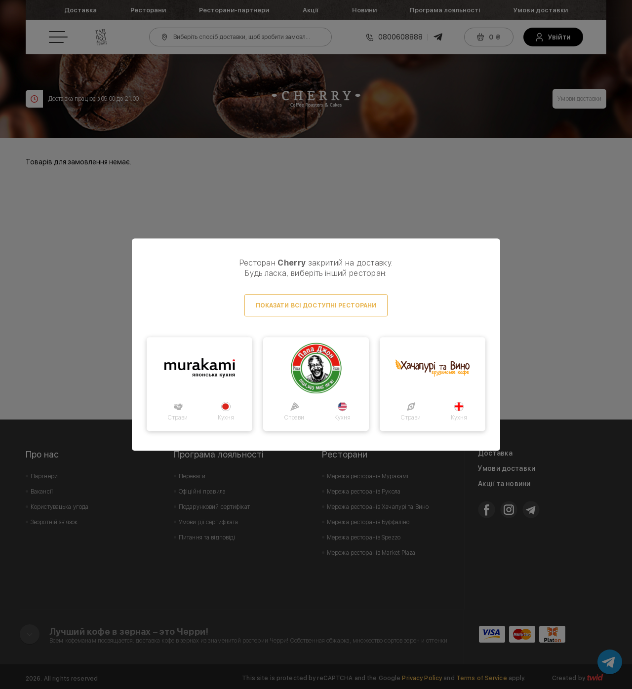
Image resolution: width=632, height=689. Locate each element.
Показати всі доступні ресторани (316, 305)
